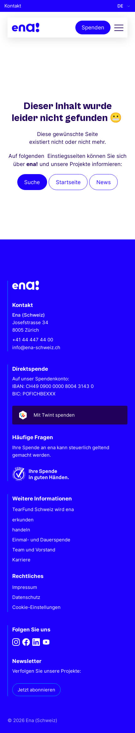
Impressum (24, 587)
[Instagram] (16, 642)
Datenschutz (26, 597)
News (103, 182)
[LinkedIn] (36, 642)
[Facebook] (26, 642)
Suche (32, 182)
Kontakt (12, 6)
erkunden (23, 520)
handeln (21, 530)
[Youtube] (46, 642)
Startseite (68, 182)
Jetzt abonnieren (36, 690)
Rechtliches (28, 576)
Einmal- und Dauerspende (41, 540)
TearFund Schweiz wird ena (43, 509)
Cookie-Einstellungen (36, 607)
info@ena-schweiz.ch (36, 347)
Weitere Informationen (42, 498)
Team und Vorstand (33, 550)
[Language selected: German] (122, 6)
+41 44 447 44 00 (32, 340)
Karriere (21, 560)
